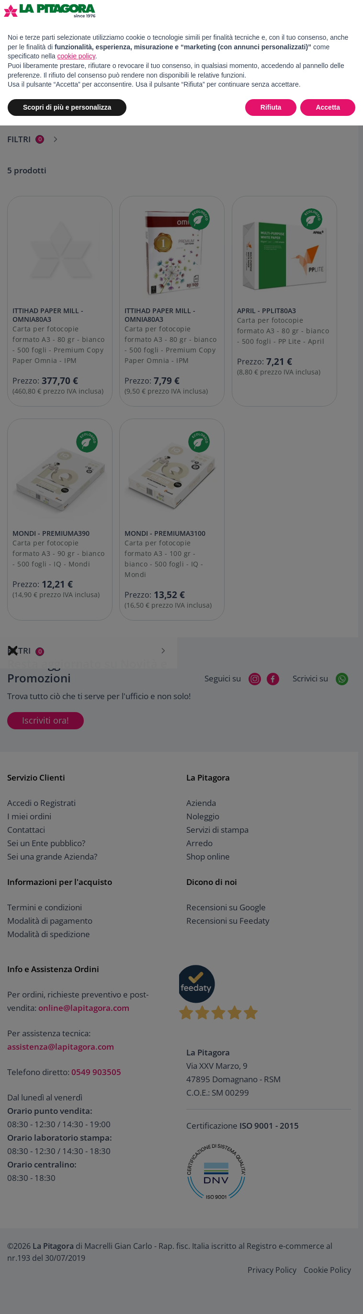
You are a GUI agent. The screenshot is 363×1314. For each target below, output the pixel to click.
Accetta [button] (328, 107)
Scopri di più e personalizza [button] (67, 107)
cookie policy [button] (76, 56)
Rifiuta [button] (271, 107)
